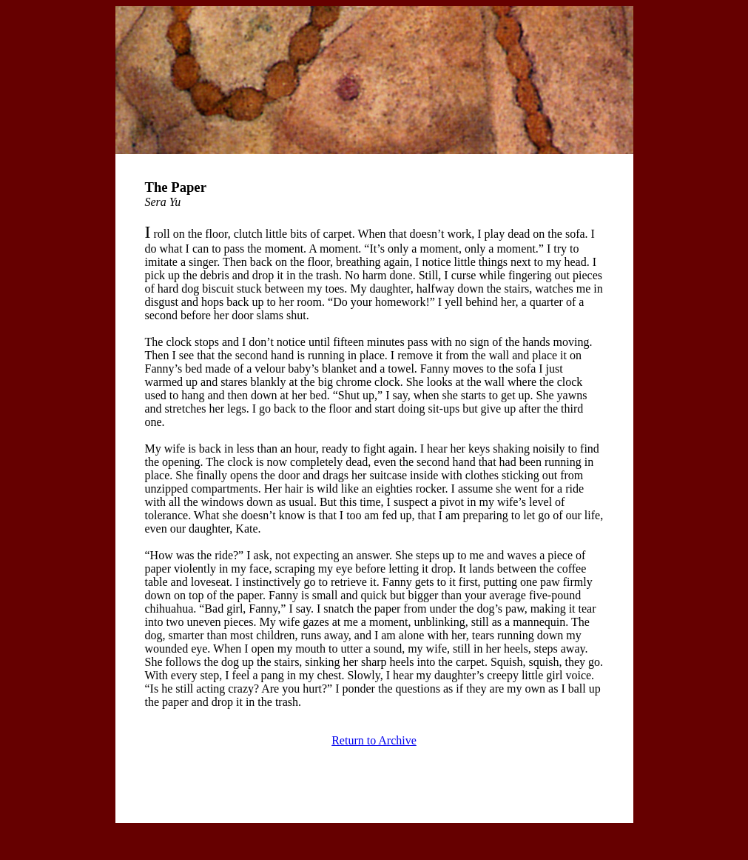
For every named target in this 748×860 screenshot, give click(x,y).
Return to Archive (374, 740)
